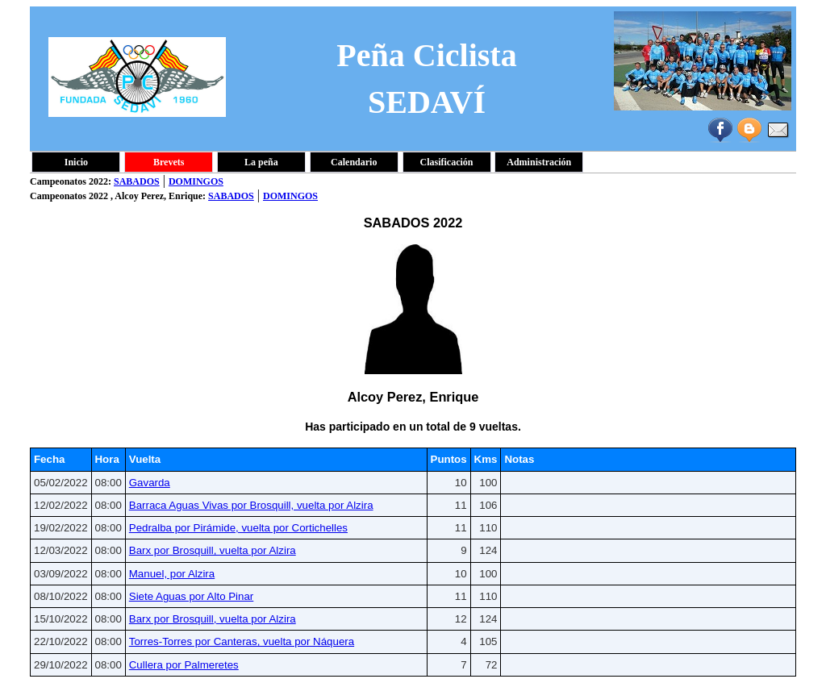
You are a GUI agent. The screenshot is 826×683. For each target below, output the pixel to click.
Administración (539, 162)
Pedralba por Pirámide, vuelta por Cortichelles (238, 528)
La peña (261, 162)
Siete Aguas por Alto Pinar (191, 596)
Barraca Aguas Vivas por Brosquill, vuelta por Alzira (251, 505)
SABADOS (137, 181)
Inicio (76, 162)
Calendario (354, 162)
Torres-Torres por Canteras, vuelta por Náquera (241, 641)
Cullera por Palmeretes (184, 665)
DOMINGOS (196, 181)
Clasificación (446, 162)
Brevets (168, 162)
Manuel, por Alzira (172, 574)
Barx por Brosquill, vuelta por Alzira (212, 550)
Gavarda (149, 483)
